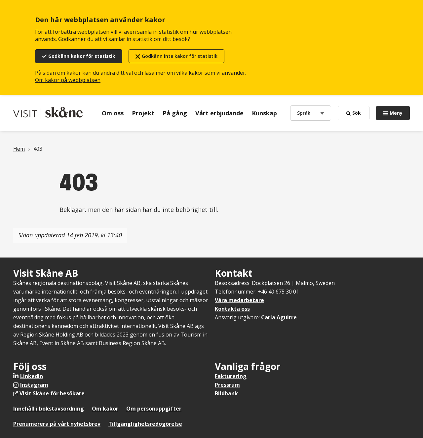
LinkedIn (31, 376)
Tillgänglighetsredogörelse (145, 423)
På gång (175, 113)
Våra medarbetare (239, 300)
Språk (305, 112)
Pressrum (227, 384)
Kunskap (264, 113)
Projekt (143, 113)
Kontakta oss (232, 308)
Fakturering (231, 376)
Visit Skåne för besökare (52, 393)
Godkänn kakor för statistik (81, 56)
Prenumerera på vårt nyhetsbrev (56, 423)
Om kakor (105, 408)
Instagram (34, 384)
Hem (19, 148)
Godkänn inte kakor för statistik (179, 56)
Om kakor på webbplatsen (67, 80)
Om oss (113, 113)
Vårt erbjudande (219, 113)
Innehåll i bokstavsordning (48, 408)
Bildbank (226, 393)
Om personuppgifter (153, 408)
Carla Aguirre (279, 317)
